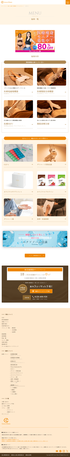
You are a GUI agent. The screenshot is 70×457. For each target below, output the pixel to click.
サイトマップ (5, 414)
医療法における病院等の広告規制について (10, 439)
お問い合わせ (5, 402)
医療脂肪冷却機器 (18, 358)
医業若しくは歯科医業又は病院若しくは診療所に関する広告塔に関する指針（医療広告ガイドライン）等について (25, 441)
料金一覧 (4, 338)
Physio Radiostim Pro (16, 367)
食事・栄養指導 (14, 379)
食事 (8, 408)
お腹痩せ (14, 392)
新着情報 (4, 334)
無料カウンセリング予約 (41, 291)
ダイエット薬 (14, 377)
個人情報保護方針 (6, 455)
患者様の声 (4, 344)
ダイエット (10, 410)
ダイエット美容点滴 (16, 371)
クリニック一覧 (6, 328)
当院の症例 (4, 342)
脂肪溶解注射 (14, 365)
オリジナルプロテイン (16, 375)
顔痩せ (13, 390)
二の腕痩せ (14, 388)
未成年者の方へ (6, 326)
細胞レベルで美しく (18, 381)
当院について (5, 322)
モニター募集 (5, 340)
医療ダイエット (11, 412)
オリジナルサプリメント (17, 373)
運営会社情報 (28, 455)
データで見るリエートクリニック (10, 346)
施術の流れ (4, 324)
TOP (3, 317)
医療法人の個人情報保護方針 (17, 455)
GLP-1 (12, 369)
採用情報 (4, 336)
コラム (3, 408)
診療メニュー (5, 354)
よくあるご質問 (6, 406)
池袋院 (13, 332)
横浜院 (13, 328)
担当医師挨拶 (5, 319)
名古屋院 (14, 330)
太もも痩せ (14, 394)
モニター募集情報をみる (35, 255)
